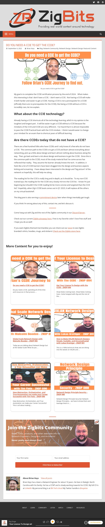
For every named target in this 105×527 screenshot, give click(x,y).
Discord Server (78, 212)
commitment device (48, 197)
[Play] (53, 522)
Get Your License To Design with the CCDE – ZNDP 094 (72, 286)
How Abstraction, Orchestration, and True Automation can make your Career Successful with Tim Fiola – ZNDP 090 (30, 394)
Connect (70, 507)
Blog (41, 48)
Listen (52, 507)
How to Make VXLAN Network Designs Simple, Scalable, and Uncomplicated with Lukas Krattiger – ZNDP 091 (73, 341)
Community (42, 507)
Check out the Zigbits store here (66, 231)
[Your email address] (71, 458)
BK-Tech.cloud (57, 488)
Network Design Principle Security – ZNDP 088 (71, 393)
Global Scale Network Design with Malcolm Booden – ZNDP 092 (27, 340)
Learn (32, 507)
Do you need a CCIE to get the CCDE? (28, 285)
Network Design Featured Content (83, 48)
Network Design (65, 48)
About (24, 507)
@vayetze (84, 488)
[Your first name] (33, 458)
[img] (86, 522)
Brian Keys (30, 48)
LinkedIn (28, 488)
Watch (60, 507)
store (70, 228)
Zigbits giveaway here (42, 218)
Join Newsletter (95, 522)
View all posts (46, 478)
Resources (80, 507)
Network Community (50, 48)
